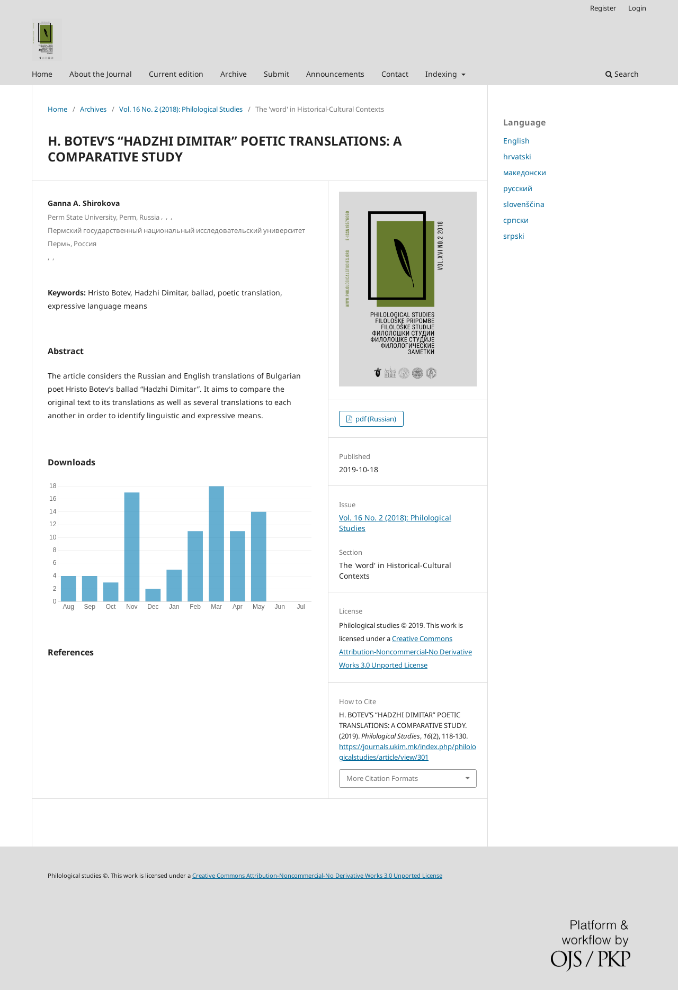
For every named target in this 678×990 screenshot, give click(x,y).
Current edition (176, 74)
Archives (93, 109)
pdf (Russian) (375, 419)
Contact (394, 74)
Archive (233, 74)
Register (603, 8)
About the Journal (100, 74)
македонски (524, 172)
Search (622, 74)
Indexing (442, 74)
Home (42, 74)
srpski (513, 236)
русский (517, 188)
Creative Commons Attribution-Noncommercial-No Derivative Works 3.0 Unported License (405, 652)
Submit (276, 74)
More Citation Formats (382, 778)
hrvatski (517, 156)
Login (637, 8)
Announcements (335, 74)
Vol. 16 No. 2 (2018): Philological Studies (181, 109)
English (516, 141)
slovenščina (524, 204)
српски (516, 220)
